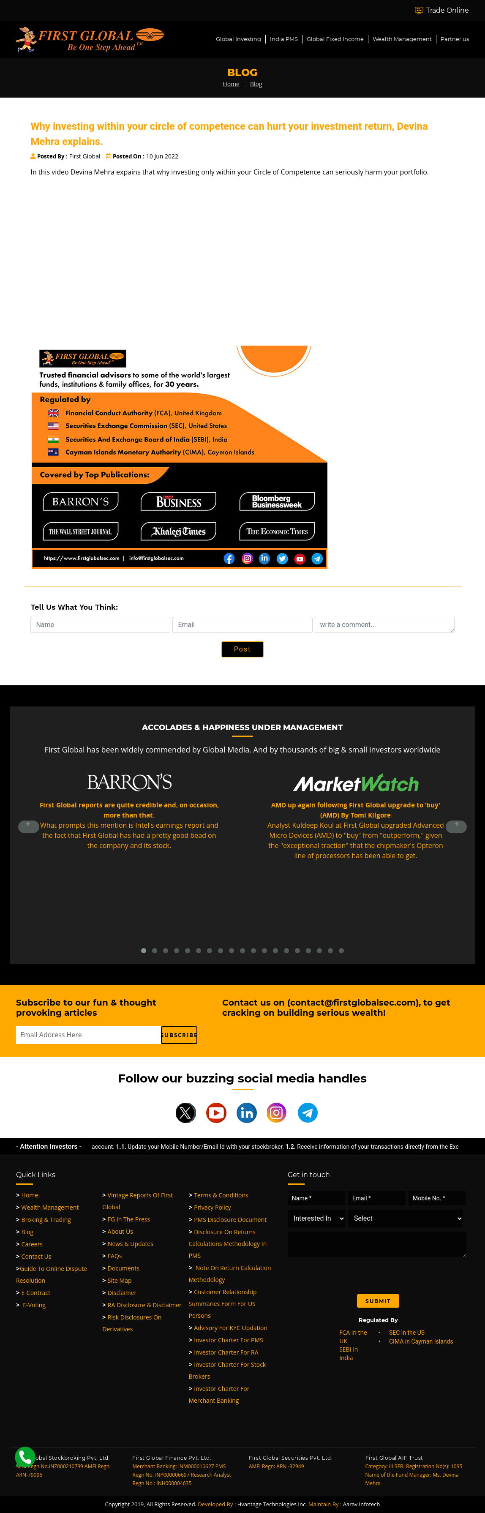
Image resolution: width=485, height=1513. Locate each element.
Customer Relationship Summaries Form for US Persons (223, 1303)
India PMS (284, 38)
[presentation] (358, 1273)
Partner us (455, 38)
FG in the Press (126, 1219)
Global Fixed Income (335, 38)
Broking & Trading (43, 1220)
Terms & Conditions (218, 1195)
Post (242, 649)
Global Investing (238, 38)
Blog (24, 1232)
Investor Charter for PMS (226, 1340)
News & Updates (127, 1244)
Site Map (116, 1280)
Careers (29, 1244)
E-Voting (31, 1305)
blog (256, 84)
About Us (117, 1231)
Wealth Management (402, 38)
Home (27, 1195)
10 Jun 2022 (142, 156)
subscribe (179, 1035)
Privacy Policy (210, 1207)
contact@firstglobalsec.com (353, 1003)
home (231, 84)
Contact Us (33, 1256)
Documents (120, 1268)
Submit (378, 1301)
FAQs (112, 1256)
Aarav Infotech (361, 1504)
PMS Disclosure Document (228, 1220)
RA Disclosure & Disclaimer (142, 1305)
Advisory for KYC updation (228, 1328)
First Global (65, 156)
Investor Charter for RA (224, 1352)
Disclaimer (119, 1293)
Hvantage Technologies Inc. (272, 1504)
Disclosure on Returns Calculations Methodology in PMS (228, 1243)
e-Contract (33, 1293)
